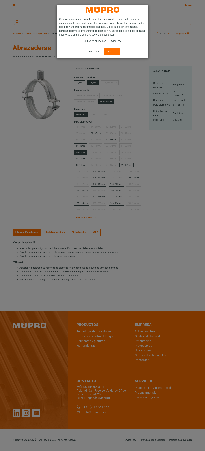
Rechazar (94, 51)
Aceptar (112, 51)
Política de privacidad (94, 41)
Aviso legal (116, 41)
